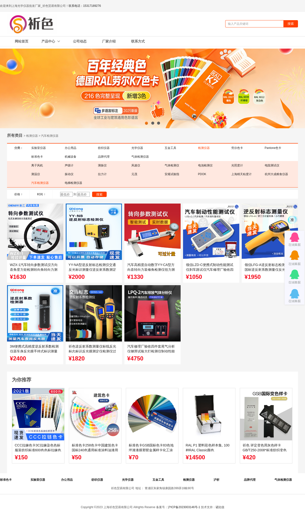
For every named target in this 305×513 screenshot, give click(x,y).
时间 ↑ (41, 194)
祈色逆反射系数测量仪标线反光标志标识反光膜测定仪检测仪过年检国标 (92, 351)
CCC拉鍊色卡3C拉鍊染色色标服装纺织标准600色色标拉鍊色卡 (38, 450)
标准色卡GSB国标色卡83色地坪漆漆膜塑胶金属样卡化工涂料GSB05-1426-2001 (151, 450)
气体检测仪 (172, 165)
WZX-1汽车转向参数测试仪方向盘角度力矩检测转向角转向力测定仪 (34, 269)
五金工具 (170, 148)
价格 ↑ (18, 194)
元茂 (134, 174)
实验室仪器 (38, 148)
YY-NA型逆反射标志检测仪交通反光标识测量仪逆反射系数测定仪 (92, 269)
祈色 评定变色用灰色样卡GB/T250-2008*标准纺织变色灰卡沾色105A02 (265, 450)
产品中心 (50, 41)
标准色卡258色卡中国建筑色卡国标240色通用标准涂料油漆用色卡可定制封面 (95, 450)
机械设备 (70, 156)
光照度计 (237, 165)
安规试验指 (172, 174)
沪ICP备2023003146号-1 (184, 507)
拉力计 (102, 174)
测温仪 (35, 174)
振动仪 (69, 174)
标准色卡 (37, 156)
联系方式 (138, 41)
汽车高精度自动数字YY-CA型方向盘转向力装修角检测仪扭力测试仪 (151, 269)
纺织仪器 (104, 148)
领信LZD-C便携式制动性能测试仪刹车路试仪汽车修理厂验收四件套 (209, 269)
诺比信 (220, 507)
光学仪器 (137, 148)
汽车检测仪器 (40, 183)
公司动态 (80, 41)
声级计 (69, 165)
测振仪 (102, 165)
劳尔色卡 (237, 148)
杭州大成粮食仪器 (276, 174)
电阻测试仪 (272, 165)
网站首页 (21, 41)
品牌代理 (104, 156)
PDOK (202, 174)
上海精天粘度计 (241, 174)
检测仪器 (204, 148)
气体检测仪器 (140, 156)
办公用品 (70, 148)
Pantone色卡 (273, 148)
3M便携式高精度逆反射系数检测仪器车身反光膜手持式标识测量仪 (34, 351)
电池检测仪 (205, 165)
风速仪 (135, 165)
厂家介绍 (109, 41)
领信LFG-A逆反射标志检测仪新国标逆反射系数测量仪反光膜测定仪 (268, 269)
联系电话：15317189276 (85, 6)
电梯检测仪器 (73, 183)
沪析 (216, 479)
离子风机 (37, 165)
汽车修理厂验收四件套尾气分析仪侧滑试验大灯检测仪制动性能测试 (151, 351)
